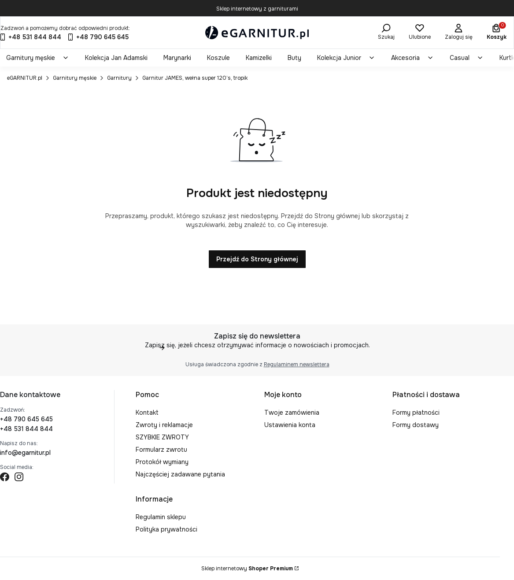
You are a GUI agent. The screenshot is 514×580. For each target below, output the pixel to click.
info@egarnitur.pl (25, 453)
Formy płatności (416, 412)
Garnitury (119, 78)
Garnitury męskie (74, 78)
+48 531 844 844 (26, 429)
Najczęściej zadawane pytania (180, 474)
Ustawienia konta (289, 425)
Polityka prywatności (166, 529)
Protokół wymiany (162, 462)
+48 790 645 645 (26, 419)
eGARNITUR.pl (24, 78)
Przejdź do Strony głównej (257, 259)
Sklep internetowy (247, 568)
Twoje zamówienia (291, 412)
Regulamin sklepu (161, 517)
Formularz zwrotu (161, 450)
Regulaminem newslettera (296, 364)
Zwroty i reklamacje (164, 425)
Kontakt (147, 412)
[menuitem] (37, 58)
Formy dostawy (415, 425)
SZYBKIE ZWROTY (162, 437)
